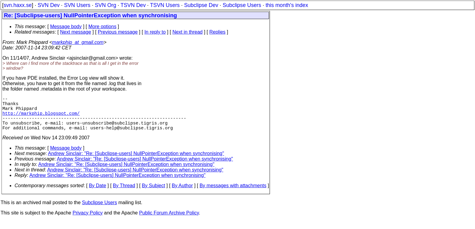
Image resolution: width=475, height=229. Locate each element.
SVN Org (105, 5)
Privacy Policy (87, 221)
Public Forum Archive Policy (169, 221)
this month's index (287, 5)
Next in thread (187, 32)
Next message (75, 32)
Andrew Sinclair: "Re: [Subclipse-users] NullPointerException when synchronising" (136, 161)
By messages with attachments (233, 194)
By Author (182, 194)
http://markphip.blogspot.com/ (41, 118)
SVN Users (77, 5)
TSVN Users (165, 5)
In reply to (155, 32)
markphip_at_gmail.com (78, 42)
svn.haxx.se (18, 5)
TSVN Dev (133, 5)
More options (102, 26)
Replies (217, 32)
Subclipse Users (242, 5)
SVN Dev (48, 5)
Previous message (118, 32)
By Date (97, 194)
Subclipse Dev (201, 5)
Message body (65, 26)
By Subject (153, 194)
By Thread (124, 194)
